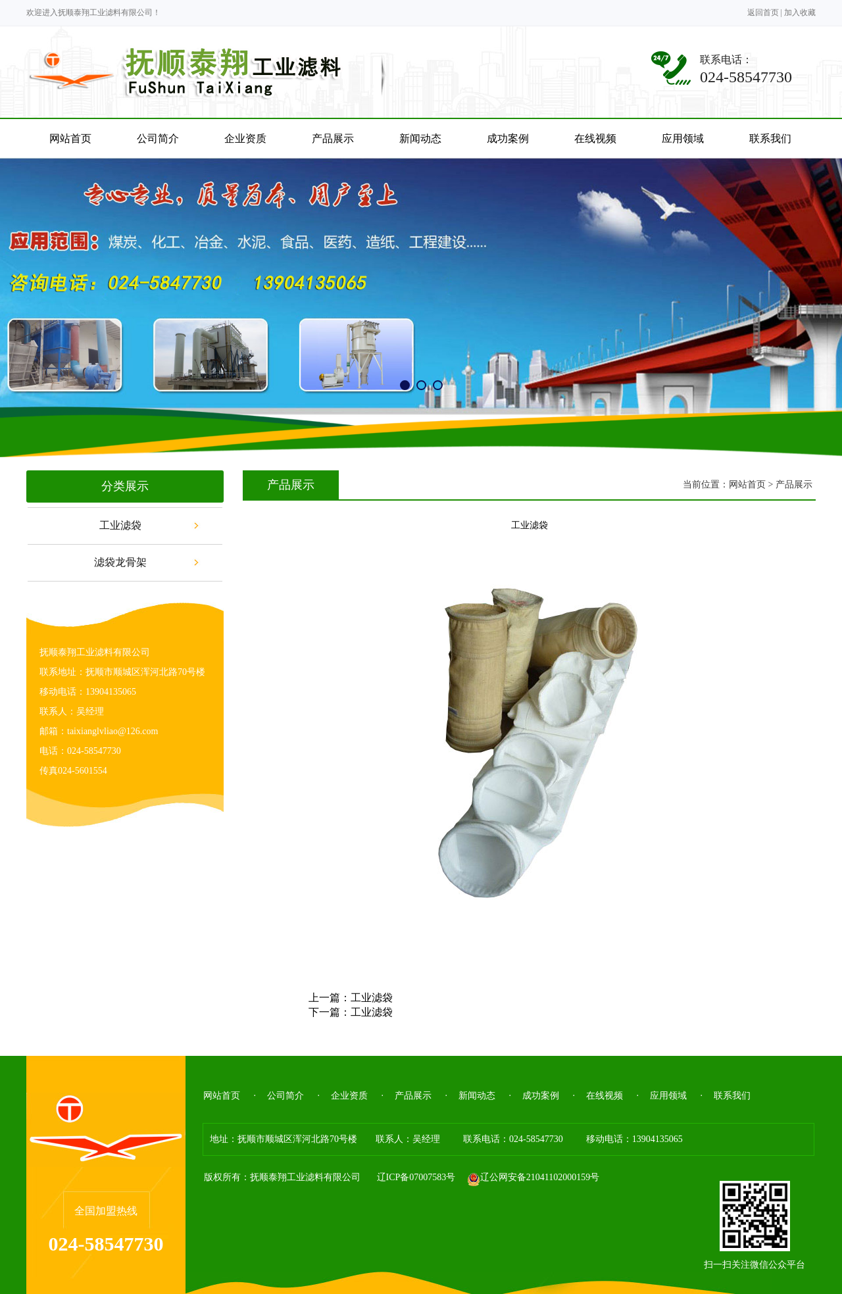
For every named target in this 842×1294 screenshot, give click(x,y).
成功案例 (540, 1096)
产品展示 (413, 1096)
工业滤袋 (120, 525)
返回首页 (763, 12)
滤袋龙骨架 (120, 562)
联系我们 (732, 1096)
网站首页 (747, 484)
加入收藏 (800, 12)
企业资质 (349, 1096)
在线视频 (604, 1096)
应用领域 (668, 1096)
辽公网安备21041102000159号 (533, 1177)
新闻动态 (476, 1096)
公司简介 (285, 1096)
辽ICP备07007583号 (416, 1177)
